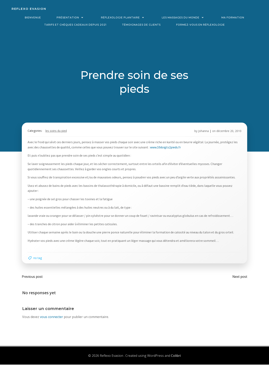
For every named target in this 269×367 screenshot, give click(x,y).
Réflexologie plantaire (123, 17)
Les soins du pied (57, 132)
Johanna (203, 132)
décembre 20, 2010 (228, 132)
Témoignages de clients (141, 24)
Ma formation (232, 17)
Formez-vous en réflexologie (200, 24)
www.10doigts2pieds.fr (166, 148)
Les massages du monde (184, 17)
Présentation (71, 17)
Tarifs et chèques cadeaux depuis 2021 (75, 24)
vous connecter (51, 319)
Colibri (176, 358)
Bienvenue (33, 17)
